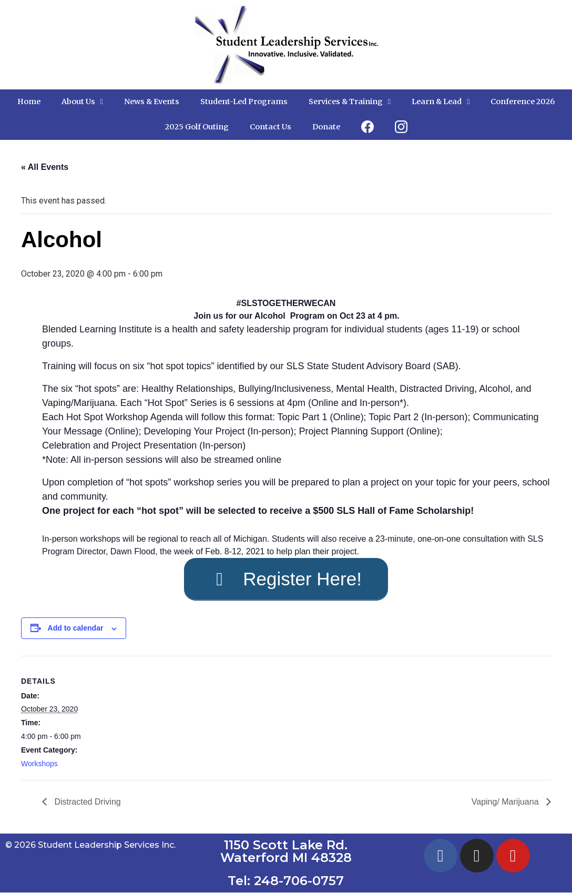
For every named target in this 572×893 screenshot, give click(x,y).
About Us (82, 101)
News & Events (151, 101)
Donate (326, 126)
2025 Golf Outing (197, 126)
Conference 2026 (523, 101)
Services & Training (350, 101)
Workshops (39, 764)
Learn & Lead (440, 101)
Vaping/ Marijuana (506, 802)
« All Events (44, 167)
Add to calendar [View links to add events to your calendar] (76, 629)
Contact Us (270, 126)
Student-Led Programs (244, 101)
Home (28, 101)
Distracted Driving (86, 802)
